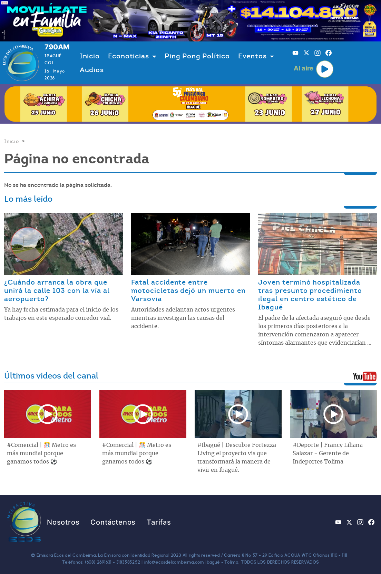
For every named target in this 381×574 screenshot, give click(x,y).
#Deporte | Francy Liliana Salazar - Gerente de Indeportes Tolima (328, 453)
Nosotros (63, 522)
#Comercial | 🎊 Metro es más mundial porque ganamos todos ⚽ (41, 453)
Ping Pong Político (197, 55)
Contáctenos (113, 522)
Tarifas (159, 522)
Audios (92, 69)
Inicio (90, 55)
